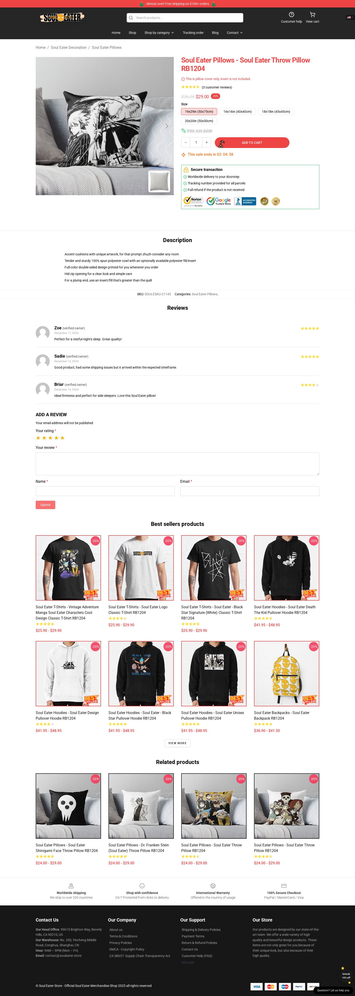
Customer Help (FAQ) (197, 956)
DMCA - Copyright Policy (126, 949)
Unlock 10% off (346, 976)
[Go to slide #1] (92, 206)
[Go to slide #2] (117, 206)
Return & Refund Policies (199, 943)
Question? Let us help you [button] (333, 990)
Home (40, 47)
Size (184, 104)
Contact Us (190, 949)
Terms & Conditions (123, 936)
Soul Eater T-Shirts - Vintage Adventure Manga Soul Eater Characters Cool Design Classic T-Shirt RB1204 (67, 612)
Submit (45, 505)
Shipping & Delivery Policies (201, 930)
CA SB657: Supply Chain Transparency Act (139, 956)
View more (177, 743)
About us (115, 930)
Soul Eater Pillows (107, 47)
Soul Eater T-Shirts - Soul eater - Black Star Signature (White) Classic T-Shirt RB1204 (212, 612)
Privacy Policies (120, 943)
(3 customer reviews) (217, 87)
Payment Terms (193, 936)
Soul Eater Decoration (69, 47)
